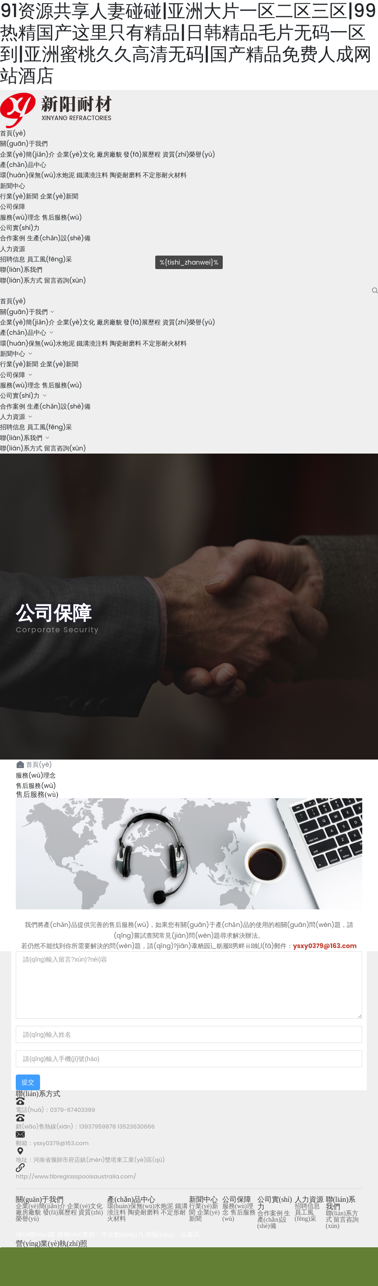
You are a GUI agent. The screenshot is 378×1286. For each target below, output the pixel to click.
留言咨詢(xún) (65, 280)
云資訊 (189, 1234)
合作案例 (12, 238)
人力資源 (12, 248)
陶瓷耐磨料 (125, 175)
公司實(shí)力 (20, 227)
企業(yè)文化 (76, 154)
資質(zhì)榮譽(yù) (188, 154)
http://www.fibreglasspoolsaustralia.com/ (76, 1176)
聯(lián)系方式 (21, 280)
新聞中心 (12, 185)
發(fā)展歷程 (142, 154)
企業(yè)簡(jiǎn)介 (27, 154)
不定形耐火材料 (165, 175)
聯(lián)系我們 (21, 269)
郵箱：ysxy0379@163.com (52, 1143)
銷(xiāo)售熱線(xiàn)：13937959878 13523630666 (85, 1126)
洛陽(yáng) (159, 1234)
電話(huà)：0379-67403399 (55, 1110)
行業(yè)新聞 (19, 196)
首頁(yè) (13, 133)
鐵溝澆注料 (92, 175)
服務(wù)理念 (20, 217)
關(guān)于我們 (24, 143)
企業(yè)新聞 (59, 196)
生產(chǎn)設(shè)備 (58, 238)
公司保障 (12, 206)
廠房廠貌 (109, 154)
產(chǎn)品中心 (23, 164)
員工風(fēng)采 (49, 427)
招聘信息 (12, 427)
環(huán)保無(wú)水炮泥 (37, 175)
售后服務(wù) (62, 217)
